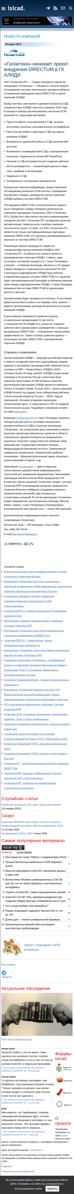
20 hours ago (33, 1071)
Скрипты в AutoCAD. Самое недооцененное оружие (35, 892)
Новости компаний (22, 36)
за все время (24, 852)
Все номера (8, 964)
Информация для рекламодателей (18, 1171)
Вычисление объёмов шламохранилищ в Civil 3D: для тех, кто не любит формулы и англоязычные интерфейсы (34, 883)
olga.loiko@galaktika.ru (24, 534)
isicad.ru (65, 1135)
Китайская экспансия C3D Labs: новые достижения (31, 804)
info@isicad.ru (36, 1150)
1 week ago (33, 1135)
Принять (52, 1188)
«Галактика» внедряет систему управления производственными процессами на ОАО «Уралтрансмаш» (29, 601)
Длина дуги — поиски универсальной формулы (32, 919)
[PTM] (4, 1109)
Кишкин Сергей (8, 1049)
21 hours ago (33, 1103)
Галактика (26, 466)
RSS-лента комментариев (17, 1039)
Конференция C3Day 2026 (17, 833)
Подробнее (7, 1166)
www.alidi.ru (21, 411)
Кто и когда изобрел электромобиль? (26, 905)
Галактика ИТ (25, 418)
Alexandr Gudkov (9, 1077)
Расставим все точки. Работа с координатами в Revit (35, 857)
